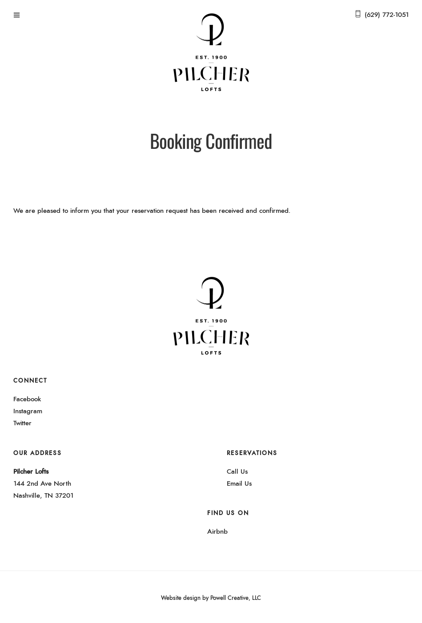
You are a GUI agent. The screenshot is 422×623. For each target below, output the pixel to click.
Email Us (239, 483)
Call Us (237, 471)
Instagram (27, 411)
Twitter (22, 423)
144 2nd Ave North (42, 483)
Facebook (27, 399)
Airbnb (217, 531)
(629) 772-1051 (387, 15)
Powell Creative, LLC (235, 598)
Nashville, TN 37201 (43, 495)
